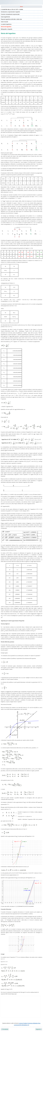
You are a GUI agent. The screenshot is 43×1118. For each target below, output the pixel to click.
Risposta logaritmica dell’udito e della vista (11, 19)
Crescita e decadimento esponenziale (10, 14)
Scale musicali (4, 21)
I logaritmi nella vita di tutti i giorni (12, 9)
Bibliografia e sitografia (6, 29)
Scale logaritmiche (5, 16)
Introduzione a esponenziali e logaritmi (10, 11)
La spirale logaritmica (6, 24)
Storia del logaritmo (6, 26)
